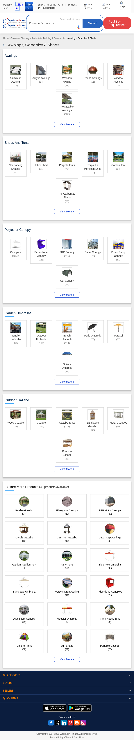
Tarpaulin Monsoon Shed (92, 167)
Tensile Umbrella (15, 337)
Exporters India (14, 23)
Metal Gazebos (118, 422)
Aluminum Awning (15, 80)
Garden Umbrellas (18, 313)
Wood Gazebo (15, 422)
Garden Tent (118, 165)
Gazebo (41, 422)
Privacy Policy (56, 737)
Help (122, 6)
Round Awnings (93, 78)
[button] (79, 27)
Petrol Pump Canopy (118, 254)
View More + (67, 124)
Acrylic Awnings (41, 78)
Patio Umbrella (92, 335)
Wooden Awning (67, 80)
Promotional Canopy (41, 254)
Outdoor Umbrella (41, 337)
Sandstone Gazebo (93, 424)
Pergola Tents (67, 165)
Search (92, 23)
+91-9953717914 (50, 4)
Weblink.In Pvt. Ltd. (69, 734)
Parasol (118, 335)
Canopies (15, 252)
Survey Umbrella (67, 366)
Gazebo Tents (67, 422)
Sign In (19, 6)
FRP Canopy (67, 252)
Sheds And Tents (17, 143)
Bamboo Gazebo (67, 453)
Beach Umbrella (67, 337)
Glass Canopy (93, 252)
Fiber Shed (41, 165)
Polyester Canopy (18, 230)
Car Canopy (67, 280)
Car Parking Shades (15, 167)
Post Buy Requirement (117, 23)
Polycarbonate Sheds (67, 195)
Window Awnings (118, 80)
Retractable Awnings (67, 108)
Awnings (11, 55)
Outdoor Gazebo (17, 400)
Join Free (29, 6)
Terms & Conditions (74, 737)
